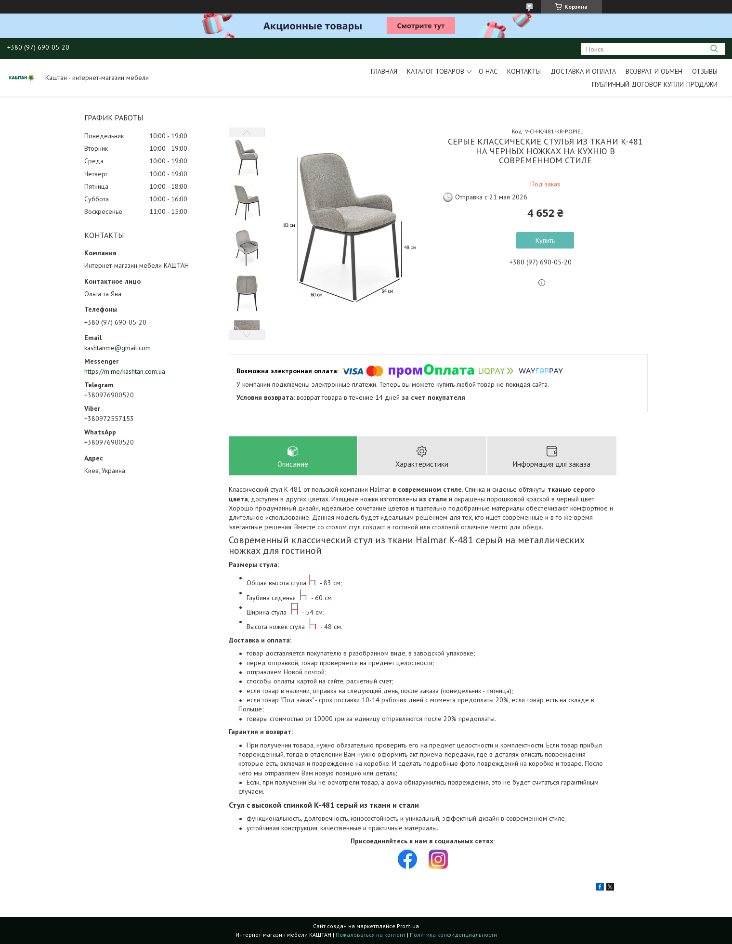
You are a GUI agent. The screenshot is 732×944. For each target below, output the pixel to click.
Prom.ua (408, 926)
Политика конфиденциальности (453, 934)
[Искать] (714, 49)
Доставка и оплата (583, 71)
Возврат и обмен (654, 71)
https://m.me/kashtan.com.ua (124, 371)
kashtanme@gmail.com (117, 347)
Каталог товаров (435, 71)
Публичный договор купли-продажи (655, 84)
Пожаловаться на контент (370, 934)
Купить (545, 240)
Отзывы (705, 71)
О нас (488, 71)
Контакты (524, 71)
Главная (384, 71)
